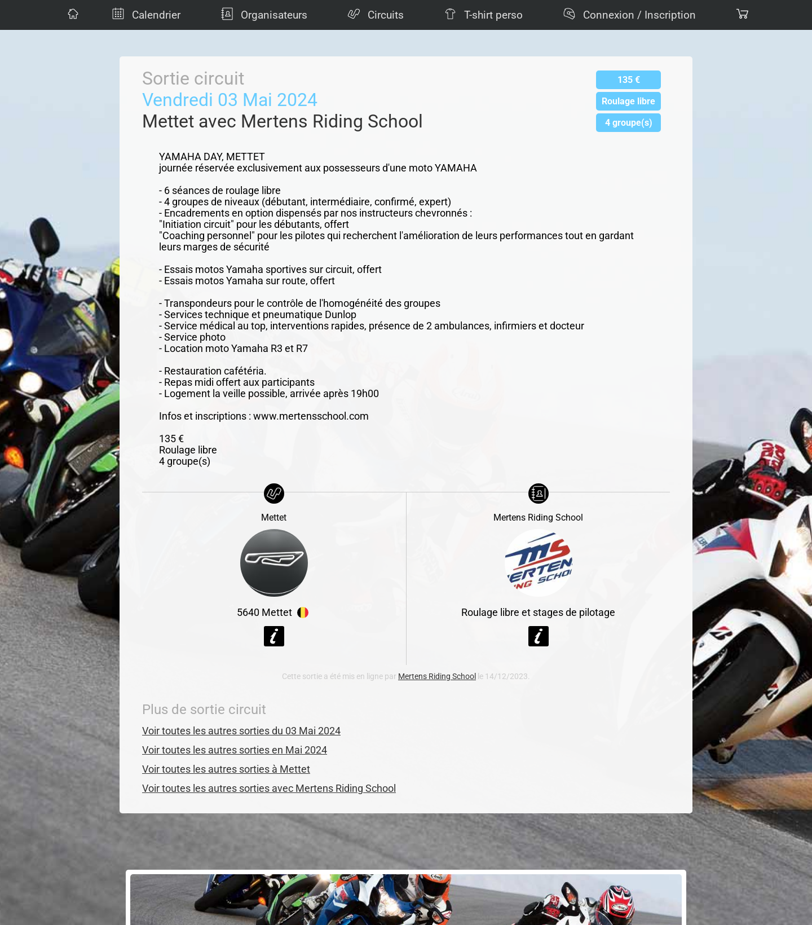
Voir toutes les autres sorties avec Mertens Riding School (269, 788)
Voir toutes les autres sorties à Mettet (226, 769)
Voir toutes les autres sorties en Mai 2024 (234, 750)
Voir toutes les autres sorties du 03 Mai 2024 (241, 731)
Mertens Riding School (437, 676)
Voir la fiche (274, 636)
